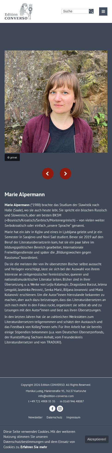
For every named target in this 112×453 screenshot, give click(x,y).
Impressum (73, 417)
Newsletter (35, 417)
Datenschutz (54, 417)
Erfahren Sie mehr (34, 447)
